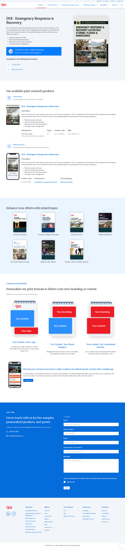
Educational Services (31, 510)
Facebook (14, 514)
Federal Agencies (30, 518)
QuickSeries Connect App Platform (46, 182)
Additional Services (88, 519)
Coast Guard (47, 516)
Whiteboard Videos (89, 5)
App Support (86, 516)
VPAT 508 (99, 1)
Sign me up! (71, 482)
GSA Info (113, 1)
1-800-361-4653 (12, 432)
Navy (45, 524)
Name (66, 420)
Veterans (46, 530)
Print (65, 510)
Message (67, 456)
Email (66, 438)
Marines (46, 519)
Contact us (37, 53)
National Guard (48, 521)
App (65, 513)
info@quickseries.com (14, 436)
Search (123, 5)
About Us (115, 5)
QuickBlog (103, 5)
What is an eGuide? (66, 182)
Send (66, 488)
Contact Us (120, 1)
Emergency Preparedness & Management (33, 514)
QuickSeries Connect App (70, 5)
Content (40, 5)
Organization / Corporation (73, 447)
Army (45, 513)
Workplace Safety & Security (33, 532)
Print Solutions (52, 5)
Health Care (28, 524)
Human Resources (30, 526)
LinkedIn (8, 514)
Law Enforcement (30, 529)
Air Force (46, 510)
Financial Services (30, 521)
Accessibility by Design (89, 513)
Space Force (48, 527)
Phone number (69, 429)
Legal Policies (106, 519)
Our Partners (106, 1)
